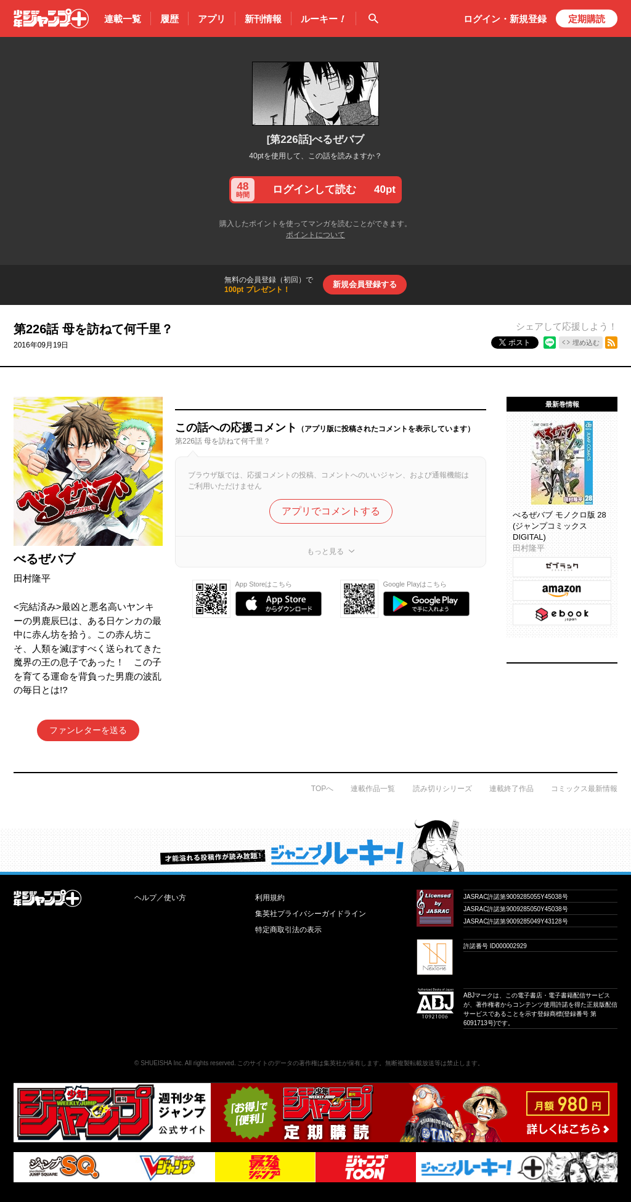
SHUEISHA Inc (161, 1063)
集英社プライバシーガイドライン (310, 913)
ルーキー (323, 19)
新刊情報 (263, 19)
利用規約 (270, 897)
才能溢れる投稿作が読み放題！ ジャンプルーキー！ (315, 845)
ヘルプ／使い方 (160, 897)
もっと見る (325, 551)
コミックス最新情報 (584, 788)
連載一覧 (122, 19)
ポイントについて (315, 234)
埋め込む (586, 342)
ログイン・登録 (505, 19)
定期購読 (586, 19)
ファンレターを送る (88, 730)
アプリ (212, 19)
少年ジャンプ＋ (51, 18)
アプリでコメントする (331, 511)
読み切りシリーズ (442, 788)
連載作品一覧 (373, 788)
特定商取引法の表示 (288, 929)
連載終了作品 (511, 788)
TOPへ (322, 788)
